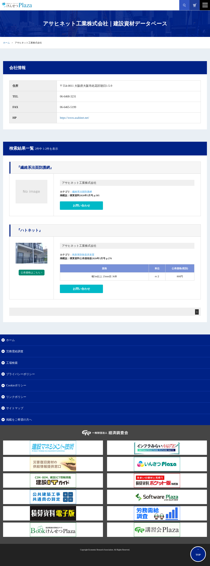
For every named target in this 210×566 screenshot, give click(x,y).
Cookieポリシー (16, 385)
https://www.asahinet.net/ (74, 117)
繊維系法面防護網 (82, 191)
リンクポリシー (16, 396)
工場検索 (12, 362)
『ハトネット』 (29, 230)
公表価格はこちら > (31, 272)
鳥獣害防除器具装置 (83, 254)
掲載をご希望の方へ (19, 419)
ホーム (6, 42)
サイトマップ (14, 408)
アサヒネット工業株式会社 (79, 182)
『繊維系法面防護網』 (35, 167)
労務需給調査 (14, 351)
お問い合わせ (81, 205)
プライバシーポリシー (20, 374)
